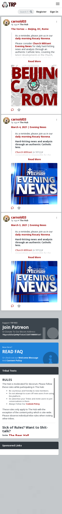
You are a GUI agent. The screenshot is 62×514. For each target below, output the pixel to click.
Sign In (54, 11)
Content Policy (14, 360)
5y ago (14, 122)
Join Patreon (15, 327)
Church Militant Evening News (33, 45)
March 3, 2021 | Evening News (28, 225)
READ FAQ (12, 351)
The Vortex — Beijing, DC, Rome (30, 29)
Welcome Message (28, 357)
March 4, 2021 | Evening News (28, 127)
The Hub (23, 24)
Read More (34, 61)
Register (41, 11)
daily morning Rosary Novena (32, 38)
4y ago (14, 24)
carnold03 (18, 21)
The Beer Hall (19, 435)
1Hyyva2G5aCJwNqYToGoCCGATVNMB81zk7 (21, 334)
